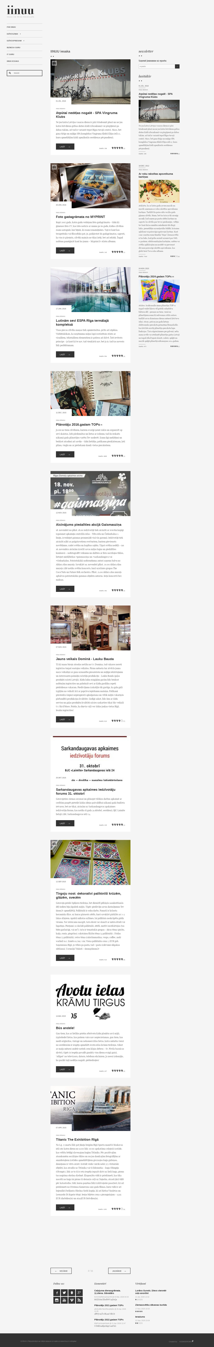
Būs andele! (65, 1028)
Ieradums (140, 1316)
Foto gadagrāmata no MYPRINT (80, 217)
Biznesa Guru (13, 47)
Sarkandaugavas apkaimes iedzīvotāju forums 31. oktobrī (85, 791)
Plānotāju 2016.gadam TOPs (78, 424)
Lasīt (65, 146)
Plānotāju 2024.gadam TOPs (155, 276)
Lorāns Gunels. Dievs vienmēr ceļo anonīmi (150, 1292)
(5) (173, 277)
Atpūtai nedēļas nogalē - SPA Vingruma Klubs (86, 115)
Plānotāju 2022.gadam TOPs (109, 1319)
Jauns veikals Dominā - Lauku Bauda (85, 659)
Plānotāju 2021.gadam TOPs (109, 1305)
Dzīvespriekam (14, 41)
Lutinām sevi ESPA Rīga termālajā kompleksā (82, 322)
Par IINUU (11, 27)
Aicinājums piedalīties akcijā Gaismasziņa (88, 524)
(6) (101, 425)
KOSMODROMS (185, 1342)
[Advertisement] (115, 24)
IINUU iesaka (13, 61)
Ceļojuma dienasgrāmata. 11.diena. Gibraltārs (107, 1292)
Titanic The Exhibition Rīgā (77, 1139)
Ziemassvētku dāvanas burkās (151, 1304)
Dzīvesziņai (12, 34)
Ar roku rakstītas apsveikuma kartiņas (156, 175)
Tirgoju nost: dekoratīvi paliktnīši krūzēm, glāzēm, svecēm (88, 895)
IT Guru (10, 54)
